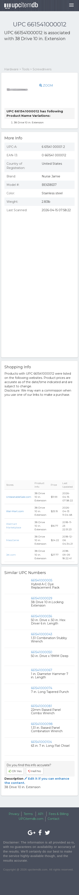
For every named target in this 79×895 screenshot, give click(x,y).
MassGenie (12, 540)
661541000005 (41, 580)
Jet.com (11, 554)
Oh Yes (15, 771)
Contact (53, 819)
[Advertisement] (38, 54)
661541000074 (41, 688)
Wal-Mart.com (15, 511)
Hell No (34, 771)
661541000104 (41, 742)
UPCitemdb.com (31, 819)
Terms (28, 814)
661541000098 (42, 724)
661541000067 (41, 670)
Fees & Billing (58, 814)
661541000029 (41, 598)
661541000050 (41, 652)
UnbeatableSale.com (18, 496)
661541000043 (41, 634)
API (40, 814)
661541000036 (41, 616)
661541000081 (41, 706)
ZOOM (46, 85)
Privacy (14, 814)
